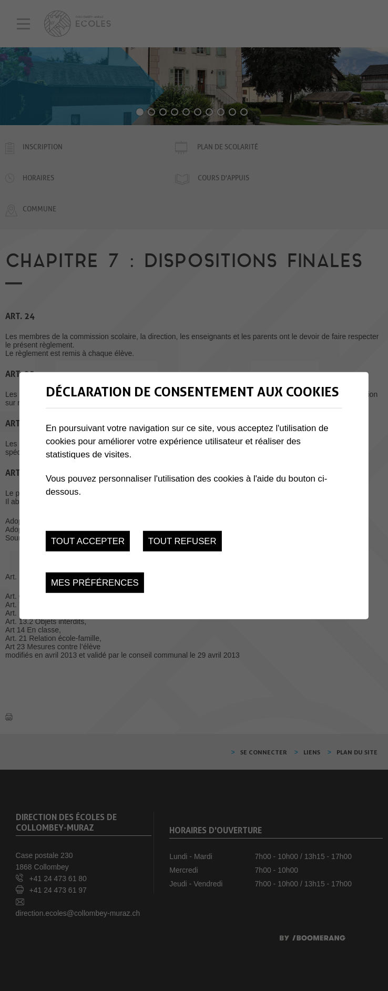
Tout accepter (88, 541)
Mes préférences (95, 583)
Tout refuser (182, 541)
